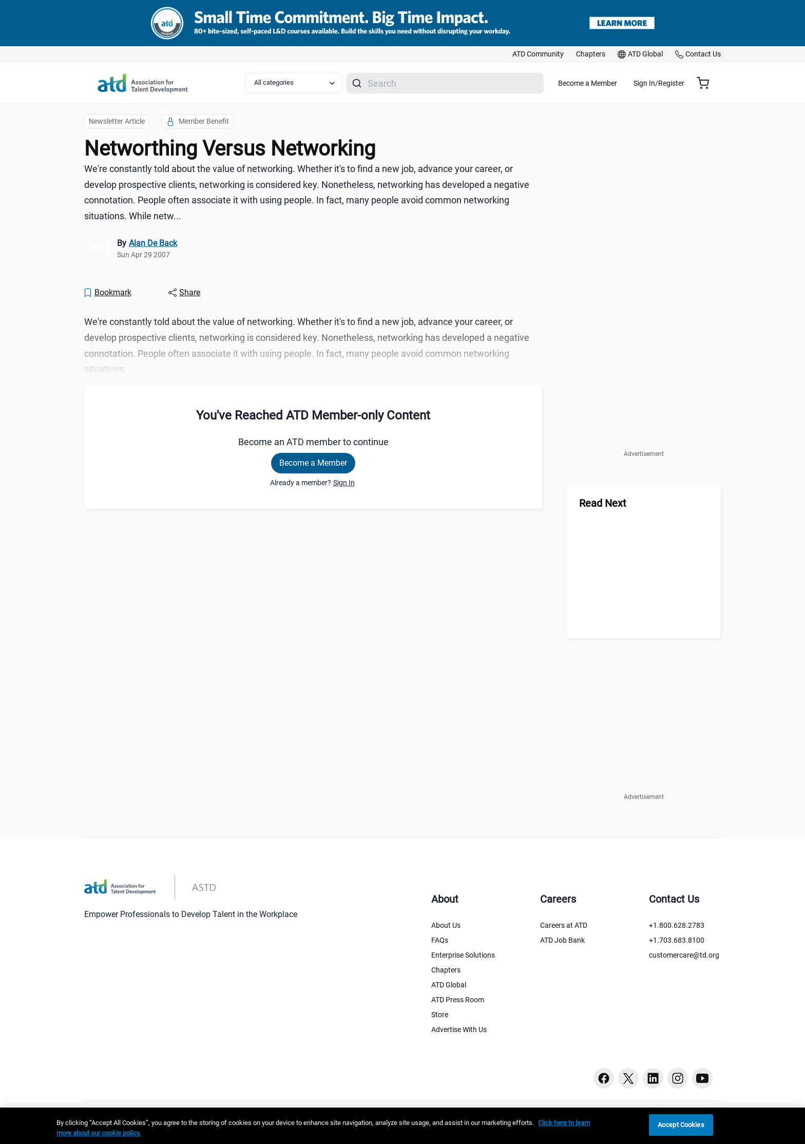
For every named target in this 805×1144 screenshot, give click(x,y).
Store (439, 1014)
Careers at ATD (563, 925)
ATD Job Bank (562, 940)
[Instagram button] (677, 1078)
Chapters (446, 970)
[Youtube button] (702, 1078)
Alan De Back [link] (153, 243)
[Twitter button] (628, 1078)
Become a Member (617, 83)
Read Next (602, 503)
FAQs (439, 940)
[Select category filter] (299, 83)
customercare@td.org (684, 955)
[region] (402, 1126)
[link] (538, 54)
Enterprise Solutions (463, 955)
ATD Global (448, 985)
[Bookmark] (107, 292)
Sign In (344, 483)
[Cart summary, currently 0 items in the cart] (707, 83)
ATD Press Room (457, 1000)
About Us (446, 925)
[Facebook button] (603, 1078)
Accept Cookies (681, 1125)
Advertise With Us (459, 1029)
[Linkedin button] (653, 1078)
